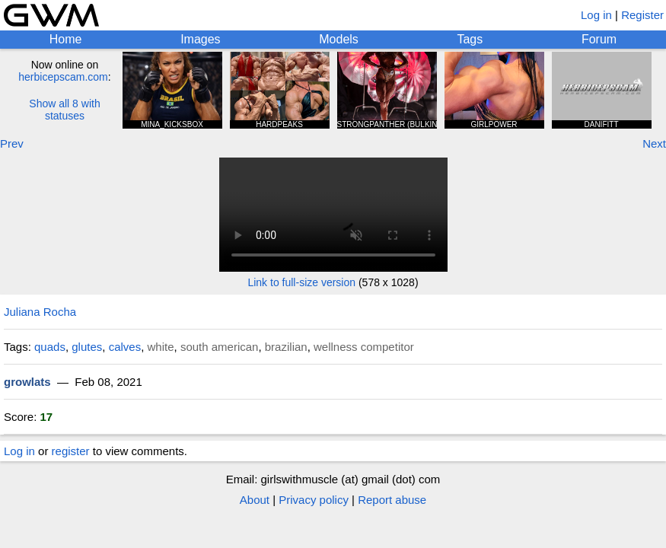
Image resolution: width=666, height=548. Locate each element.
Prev (12, 143)
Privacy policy (314, 499)
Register (642, 14)
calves (125, 346)
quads (49, 346)
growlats (27, 381)
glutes (87, 346)
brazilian (286, 346)
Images (200, 39)
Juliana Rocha (40, 311)
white (161, 346)
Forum (599, 39)
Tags (470, 39)
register (71, 450)
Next (654, 143)
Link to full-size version (301, 282)
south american (219, 346)
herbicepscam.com (63, 77)
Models (338, 39)
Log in (596, 14)
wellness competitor (364, 346)
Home (65, 39)
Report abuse (392, 499)
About (254, 499)
